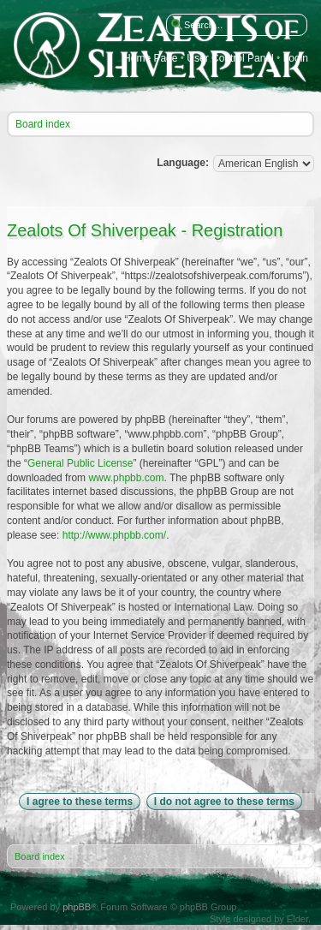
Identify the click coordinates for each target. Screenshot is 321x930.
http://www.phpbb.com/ (114, 535)
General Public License (80, 463)
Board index (42, 124)
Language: (183, 163)
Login (295, 58)
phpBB (76, 907)
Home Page (150, 58)
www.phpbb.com (125, 478)
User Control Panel (230, 58)
